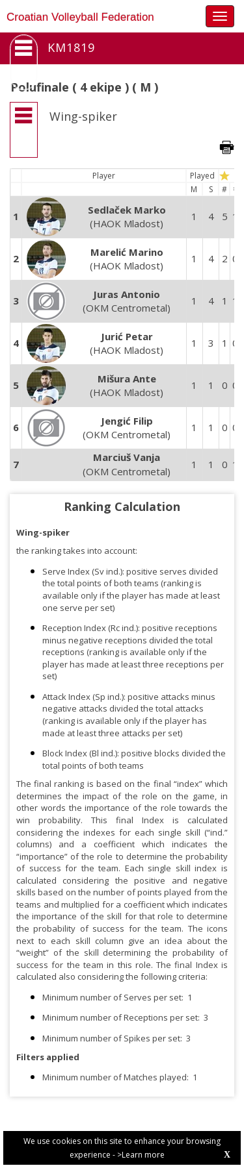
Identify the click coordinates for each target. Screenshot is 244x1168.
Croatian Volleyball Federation (80, 17)
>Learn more (141, 1154)
